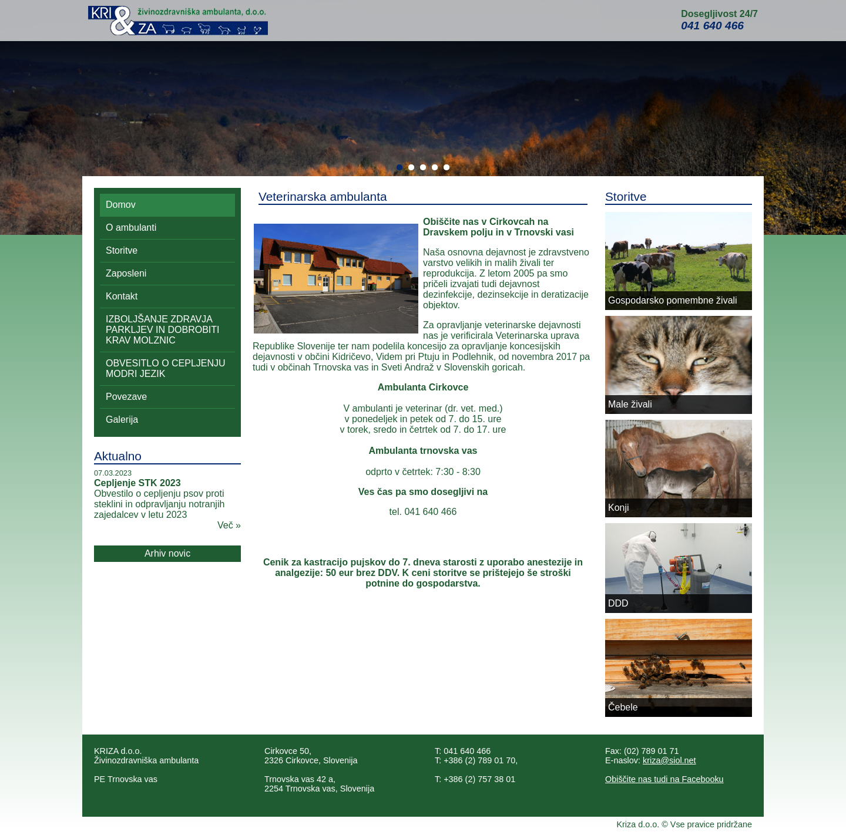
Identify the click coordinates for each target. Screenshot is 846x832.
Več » (229, 525)
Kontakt (121, 296)
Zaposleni (126, 273)
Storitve (121, 250)
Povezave (126, 397)
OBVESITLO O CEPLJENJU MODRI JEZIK (166, 368)
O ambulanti (131, 228)
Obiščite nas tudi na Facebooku (664, 779)
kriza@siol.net (669, 760)
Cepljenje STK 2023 (137, 483)
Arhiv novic (167, 553)
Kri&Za (178, 20)
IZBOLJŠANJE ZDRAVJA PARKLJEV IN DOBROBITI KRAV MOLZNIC (163, 329)
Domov (121, 205)
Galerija (122, 420)
